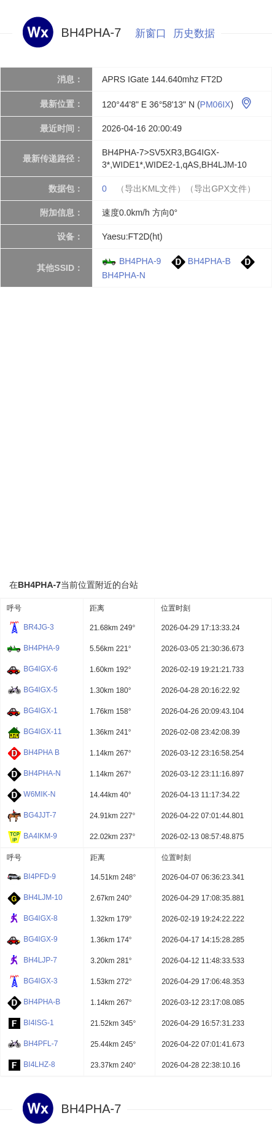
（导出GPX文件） (220, 188)
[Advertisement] (136, 433)
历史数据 (194, 33)
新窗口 (150, 33)
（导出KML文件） (150, 188)
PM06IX (215, 104)
